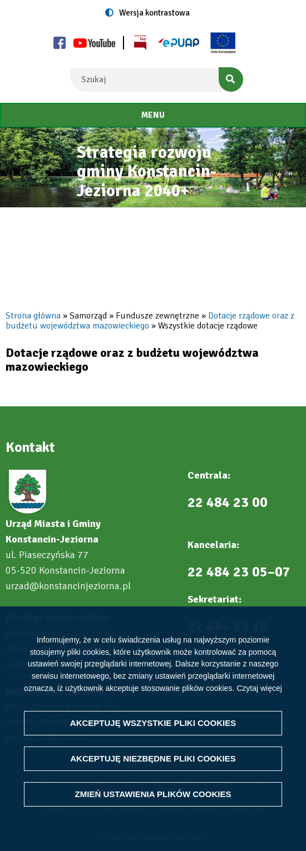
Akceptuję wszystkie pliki (153, 723)
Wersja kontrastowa (154, 12)
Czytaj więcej (259, 687)
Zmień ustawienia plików (153, 794)
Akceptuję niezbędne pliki (153, 758)
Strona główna (33, 315)
